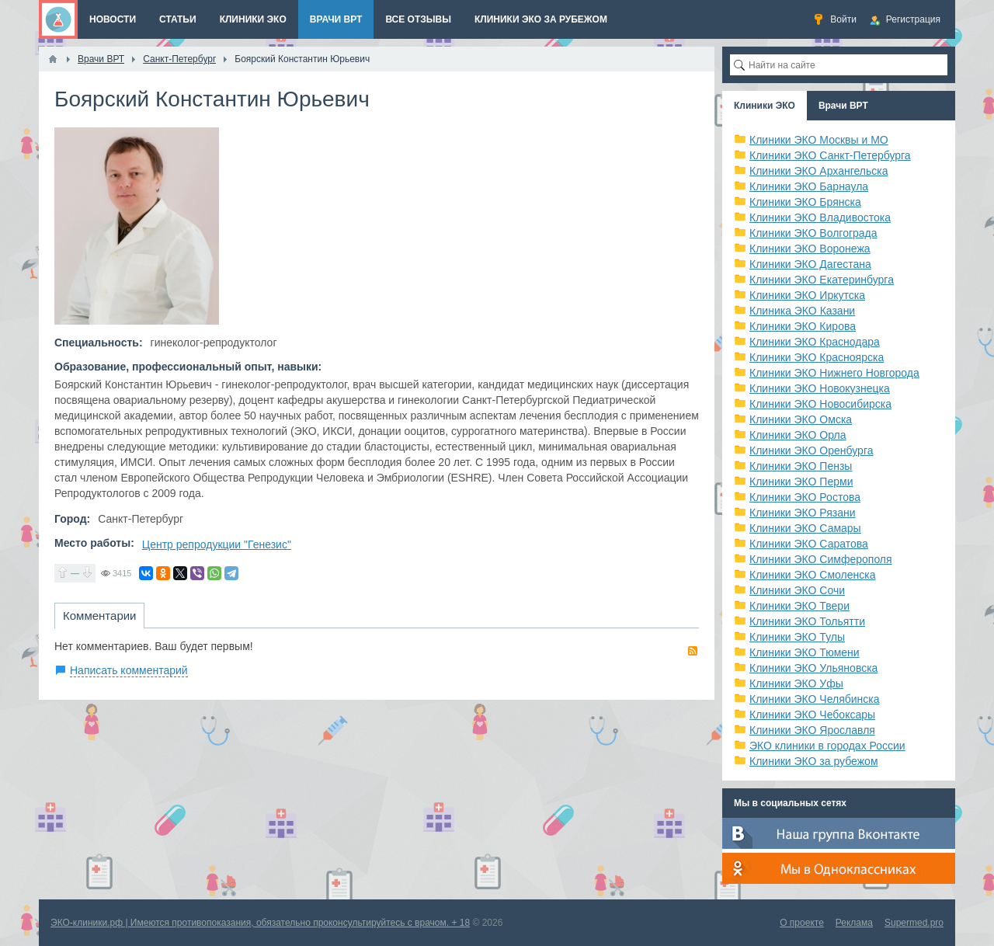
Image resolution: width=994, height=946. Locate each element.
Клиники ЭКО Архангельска (818, 171)
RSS (692, 651)
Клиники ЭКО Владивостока (820, 217)
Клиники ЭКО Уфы (796, 683)
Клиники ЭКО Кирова (802, 326)
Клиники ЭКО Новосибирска (820, 404)
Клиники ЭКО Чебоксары (812, 714)
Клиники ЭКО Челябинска (814, 699)
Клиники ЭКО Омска (800, 419)
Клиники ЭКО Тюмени (804, 652)
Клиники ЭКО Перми (801, 481)
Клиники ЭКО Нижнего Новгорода (834, 373)
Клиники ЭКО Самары (805, 528)
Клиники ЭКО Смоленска (812, 575)
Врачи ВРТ (843, 105)
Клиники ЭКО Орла (797, 435)
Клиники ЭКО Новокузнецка (819, 388)
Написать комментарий (129, 670)
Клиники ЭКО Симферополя (820, 559)
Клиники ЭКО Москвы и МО (818, 140)
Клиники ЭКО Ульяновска (813, 668)
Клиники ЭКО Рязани (802, 512)
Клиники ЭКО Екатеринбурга (821, 279)
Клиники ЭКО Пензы (800, 466)
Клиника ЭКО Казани (802, 310)
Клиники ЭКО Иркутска (807, 295)
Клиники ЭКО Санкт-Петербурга (830, 155)
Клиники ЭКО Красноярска (816, 357)
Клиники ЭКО (764, 105)
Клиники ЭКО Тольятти (807, 621)
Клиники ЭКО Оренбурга (811, 450)
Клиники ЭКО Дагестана (810, 264)
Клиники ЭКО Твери (799, 606)
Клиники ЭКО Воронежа (810, 248)
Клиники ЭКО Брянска (805, 202)
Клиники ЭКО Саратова (808, 543)
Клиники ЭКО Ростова (804, 497)
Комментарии (99, 615)
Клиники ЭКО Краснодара (814, 342)
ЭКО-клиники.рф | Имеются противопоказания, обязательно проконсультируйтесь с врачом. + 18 (260, 922)
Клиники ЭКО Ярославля (812, 730)
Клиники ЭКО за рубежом (813, 761)
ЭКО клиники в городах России (827, 745)
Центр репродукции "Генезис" (216, 544)
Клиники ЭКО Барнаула (808, 186)
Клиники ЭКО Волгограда (813, 233)
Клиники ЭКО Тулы (797, 637)
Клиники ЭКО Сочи (797, 590)
